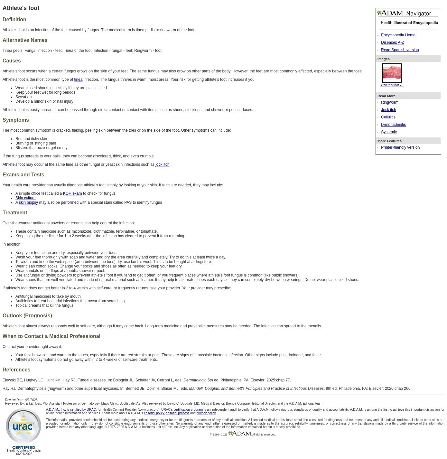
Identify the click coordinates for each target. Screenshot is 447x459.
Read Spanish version (400, 50)
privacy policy (206, 413)
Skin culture (25, 198)
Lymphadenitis (393, 124)
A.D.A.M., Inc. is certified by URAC (71, 409)
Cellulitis (388, 117)
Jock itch (388, 110)
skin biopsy (28, 202)
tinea (78, 79)
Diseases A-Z (392, 42)
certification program (188, 409)
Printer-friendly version (400, 147)
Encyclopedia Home (398, 35)
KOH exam (72, 193)
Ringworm (389, 102)
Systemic (389, 132)
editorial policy (154, 413)
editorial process (177, 413)
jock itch (162, 164)
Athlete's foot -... (392, 83)
